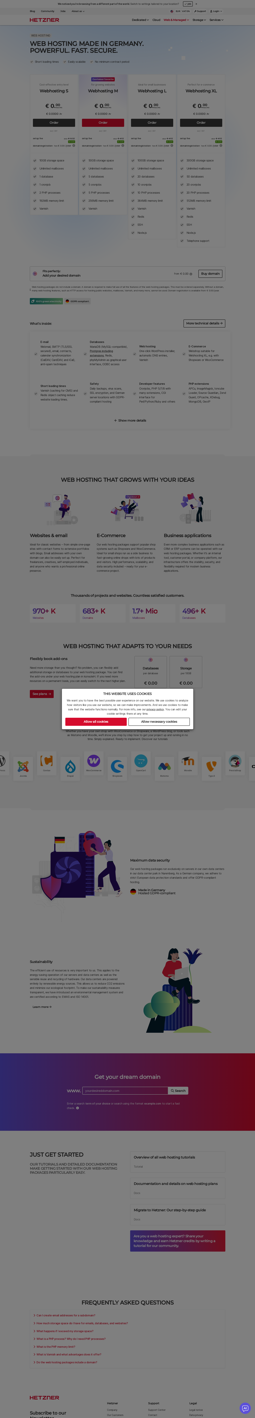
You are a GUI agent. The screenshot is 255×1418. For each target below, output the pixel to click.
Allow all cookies (96, 722)
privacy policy (155, 709)
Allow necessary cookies (159, 722)
